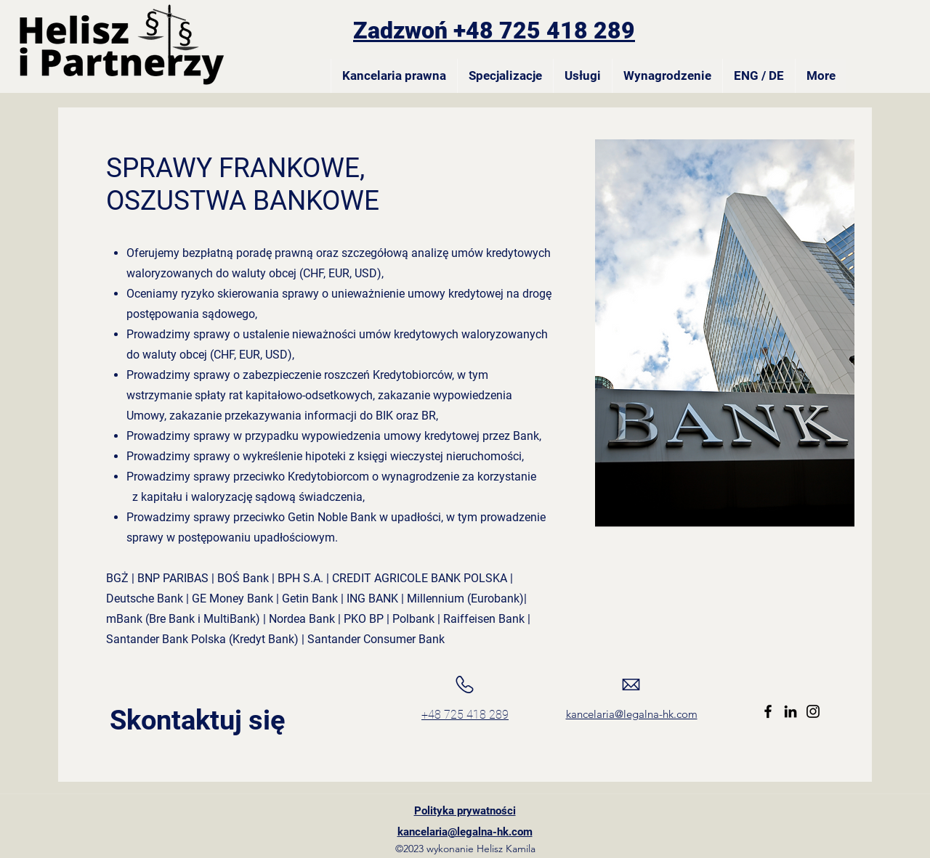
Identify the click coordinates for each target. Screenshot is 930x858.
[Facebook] (768, 711)
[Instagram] (813, 711)
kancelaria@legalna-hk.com (632, 714)
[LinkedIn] (790, 711)
